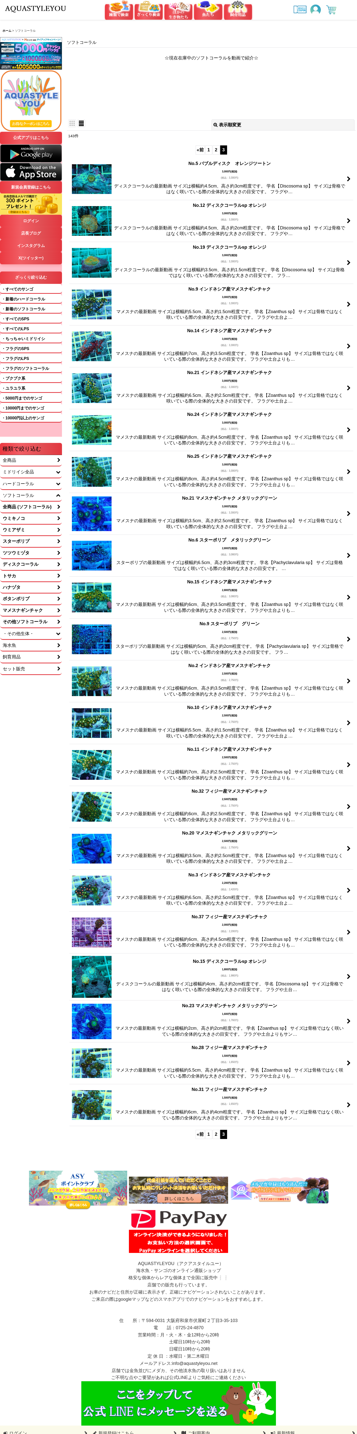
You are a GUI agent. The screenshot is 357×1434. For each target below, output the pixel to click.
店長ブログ (31, 233)
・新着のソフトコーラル (23, 309)
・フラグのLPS (15, 358)
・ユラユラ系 (13, 388)
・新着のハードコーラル (23, 299)
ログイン (31, 221)
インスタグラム (31, 246)
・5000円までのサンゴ (21, 398)
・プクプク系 (13, 378)
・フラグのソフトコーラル (25, 368)
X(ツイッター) (30, 258)
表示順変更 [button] (227, 124)
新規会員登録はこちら (31, 187)
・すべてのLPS (15, 329)
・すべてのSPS (15, 319)
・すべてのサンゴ (17, 289)
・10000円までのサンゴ (22, 408)
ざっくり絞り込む (31, 277)
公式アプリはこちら (31, 137)
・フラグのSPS (15, 349)
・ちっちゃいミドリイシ (23, 339)
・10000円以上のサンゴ (22, 418)
